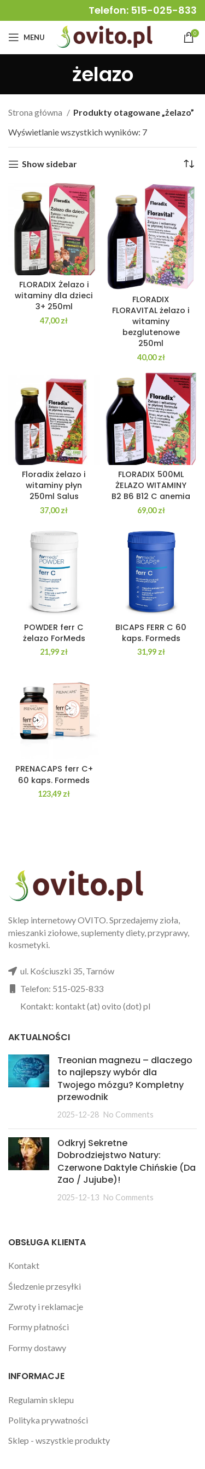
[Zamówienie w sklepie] (188, 164)
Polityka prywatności (48, 1420)
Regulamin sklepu (41, 1399)
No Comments (128, 1114)
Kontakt (23, 1265)
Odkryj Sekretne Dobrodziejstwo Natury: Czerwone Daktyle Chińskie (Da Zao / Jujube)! (126, 1161)
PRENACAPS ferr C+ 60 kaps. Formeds (54, 774)
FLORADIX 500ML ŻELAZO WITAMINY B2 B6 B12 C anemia (151, 485)
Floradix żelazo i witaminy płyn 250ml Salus (54, 485)
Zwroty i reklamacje (45, 1306)
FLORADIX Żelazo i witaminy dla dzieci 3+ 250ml (54, 295)
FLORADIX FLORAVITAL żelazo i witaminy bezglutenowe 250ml (151, 321)
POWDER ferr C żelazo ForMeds (54, 633)
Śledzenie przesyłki (44, 1286)
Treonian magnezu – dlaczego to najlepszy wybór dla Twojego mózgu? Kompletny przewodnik (124, 1078)
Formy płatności (38, 1326)
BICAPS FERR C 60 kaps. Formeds (150, 633)
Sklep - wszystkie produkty (59, 1440)
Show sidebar (49, 164)
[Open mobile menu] (26, 37)
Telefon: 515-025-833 (143, 10)
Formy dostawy (37, 1347)
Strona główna (36, 112)
